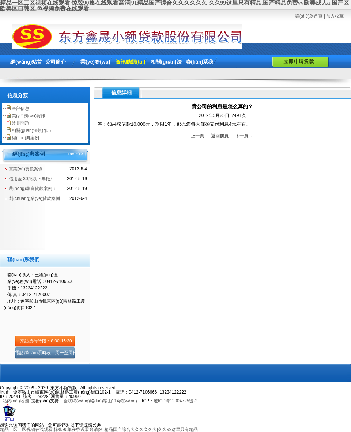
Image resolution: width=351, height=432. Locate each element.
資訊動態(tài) (131, 62)
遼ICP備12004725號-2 (175, 400)
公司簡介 (55, 62)
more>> (75, 154)
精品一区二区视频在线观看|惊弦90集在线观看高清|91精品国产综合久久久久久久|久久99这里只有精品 (99, 429)
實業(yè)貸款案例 (26, 168)
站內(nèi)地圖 (16, 400)
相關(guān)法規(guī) (31, 130)
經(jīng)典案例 (25, 137)
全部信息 (20, 108)
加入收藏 (335, 16)
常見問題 (20, 123)
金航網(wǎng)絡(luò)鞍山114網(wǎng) (100, 400)
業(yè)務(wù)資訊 (28, 115)
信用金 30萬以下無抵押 (31, 178)
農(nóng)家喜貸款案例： (33, 188)
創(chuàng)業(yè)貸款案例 (34, 198)
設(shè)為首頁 (308, 16)
